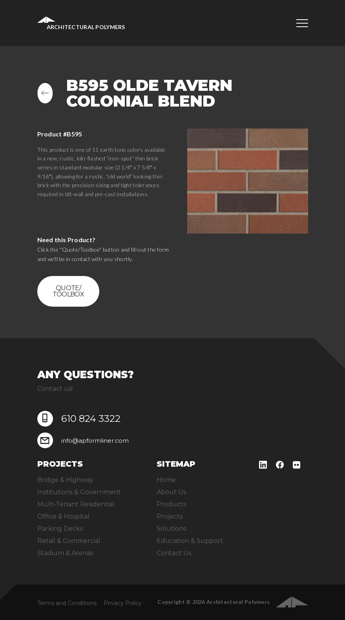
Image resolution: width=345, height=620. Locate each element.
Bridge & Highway (65, 480)
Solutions (171, 528)
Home (166, 480)
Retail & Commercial (68, 541)
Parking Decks (60, 528)
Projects (170, 516)
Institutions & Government (79, 492)
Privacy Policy (123, 603)
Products (171, 504)
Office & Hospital (63, 516)
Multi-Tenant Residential (76, 504)
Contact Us (174, 553)
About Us (171, 492)
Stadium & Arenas (65, 553)
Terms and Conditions (67, 603)
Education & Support (190, 541)
